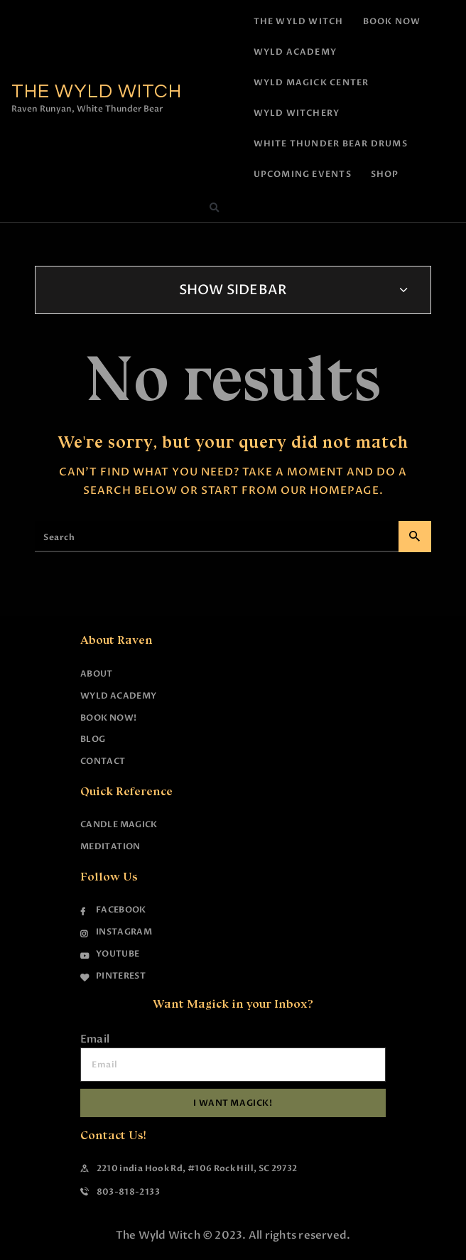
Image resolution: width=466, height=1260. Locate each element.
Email (94, 1039)
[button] (213, 208)
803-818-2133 (128, 1191)
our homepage (330, 490)
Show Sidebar (233, 290)
